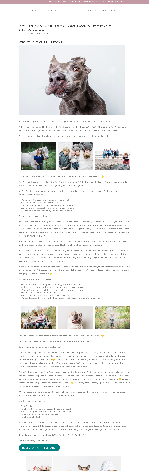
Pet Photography (50, 34)
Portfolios (53, 10)
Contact (112, 10)
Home (35, 10)
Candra (22, 34)
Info (41, 10)
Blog (104, 10)
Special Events (91, 10)
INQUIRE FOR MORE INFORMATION (39, 447)
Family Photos (39, 34)
